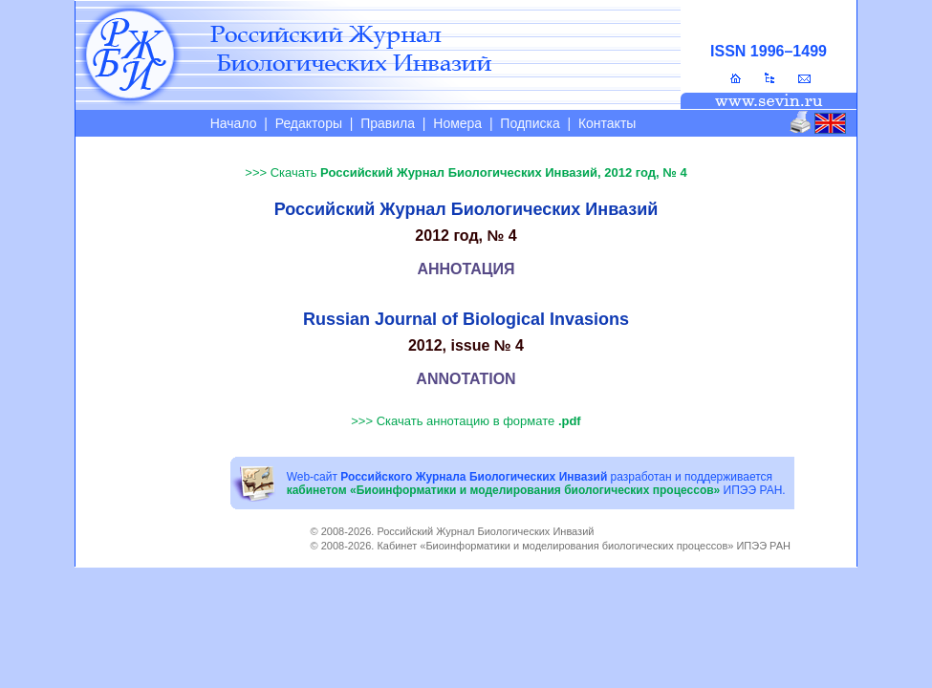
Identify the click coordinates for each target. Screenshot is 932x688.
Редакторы (308, 123)
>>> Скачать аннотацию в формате (465, 421)
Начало (233, 123)
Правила (387, 123)
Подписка (529, 123)
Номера (457, 123)
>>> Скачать (465, 172)
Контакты (607, 123)
